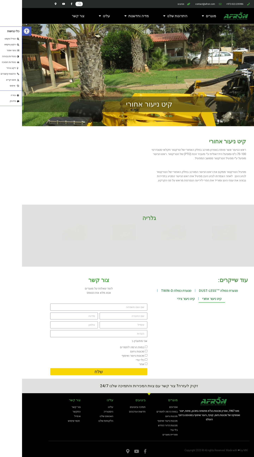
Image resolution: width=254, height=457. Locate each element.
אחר (119, 364)
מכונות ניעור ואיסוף (111, 355)
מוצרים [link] (187, 15)
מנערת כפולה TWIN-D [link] (154, 290)
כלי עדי (118, 360)
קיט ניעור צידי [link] (164, 298)
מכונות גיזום (115, 351)
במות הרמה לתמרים (110, 347)
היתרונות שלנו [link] (153, 15)
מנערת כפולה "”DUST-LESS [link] (196, 290)
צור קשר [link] (56, 16)
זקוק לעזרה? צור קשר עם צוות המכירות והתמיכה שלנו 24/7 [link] (127, 386)
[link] (4, 31)
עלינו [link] (82, 15)
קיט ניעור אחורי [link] (189, 298)
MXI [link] (224, 450)
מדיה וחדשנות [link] (114, 15)
